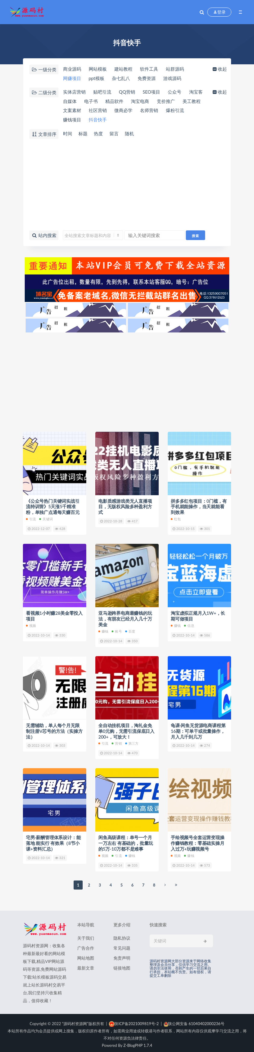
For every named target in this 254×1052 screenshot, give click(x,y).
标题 (82, 133)
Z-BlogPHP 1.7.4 (137, 1042)
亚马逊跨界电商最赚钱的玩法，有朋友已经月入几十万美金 (125, 618)
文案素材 (98, 111)
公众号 (175, 92)
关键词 (46, 518)
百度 (130, 630)
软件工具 (150, 69)
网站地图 (85, 954)
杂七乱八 (121, 78)
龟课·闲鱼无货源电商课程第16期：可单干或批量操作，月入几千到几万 (198, 729)
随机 (130, 133)
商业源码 (72, 69)
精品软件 (136, 101)
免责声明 (121, 954)
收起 (219, 69)
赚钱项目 (98, 120)
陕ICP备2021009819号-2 (134, 1020)
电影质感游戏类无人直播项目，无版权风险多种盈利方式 (125, 506)
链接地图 (121, 964)
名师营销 (175, 111)
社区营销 (124, 111)
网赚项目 (72, 78)
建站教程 (124, 69)
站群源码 (175, 69)
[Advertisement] (127, 185)
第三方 (132, 741)
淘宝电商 (162, 101)
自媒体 (91, 101)
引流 (31, 518)
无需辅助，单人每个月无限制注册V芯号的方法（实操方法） (54, 729)
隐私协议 (121, 935)
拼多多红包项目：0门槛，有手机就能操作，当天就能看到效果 (199, 506)
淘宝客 (69, 101)
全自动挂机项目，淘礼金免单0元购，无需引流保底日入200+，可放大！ (126, 729)
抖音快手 (124, 120)
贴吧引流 (102, 92)
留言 (114, 133)
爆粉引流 (72, 120)
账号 (117, 630)
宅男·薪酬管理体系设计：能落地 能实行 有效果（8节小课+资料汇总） (53, 840)
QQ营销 (127, 92)
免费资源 (147, 78)
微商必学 (150, 111)
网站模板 (98, 69)
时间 (67, 133)
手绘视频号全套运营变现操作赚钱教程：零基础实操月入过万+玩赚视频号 (197, 840)
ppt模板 (96, 78)
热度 (98, 133)
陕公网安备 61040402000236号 (194, 1020)
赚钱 (103, 630)
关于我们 (85, 935)
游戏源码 (173, 78)
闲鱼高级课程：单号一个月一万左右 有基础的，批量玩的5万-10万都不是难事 (125, 840)
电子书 (112, 101)
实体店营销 (74, 92)
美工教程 (72, 111)
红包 (176, 518)
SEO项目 (152, 92)
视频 (31, 624)
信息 (189, 624)
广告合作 (85, 945)
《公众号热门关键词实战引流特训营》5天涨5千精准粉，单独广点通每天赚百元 (53, 506)
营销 (117, 741)
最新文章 (85, 964)
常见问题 (121, 945)
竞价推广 (188, 101)
